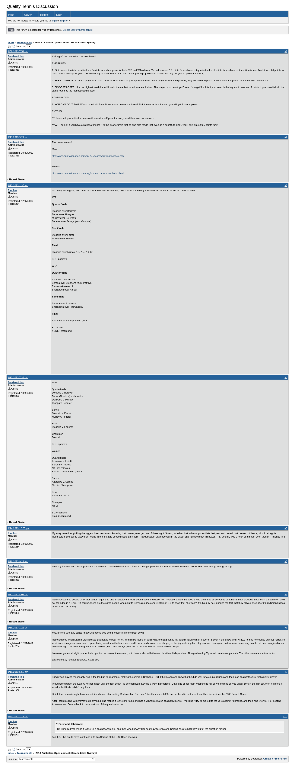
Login (59, 14)
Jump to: (51, 759)
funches (12, 190)
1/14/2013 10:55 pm (19, 528)
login (54, 20)
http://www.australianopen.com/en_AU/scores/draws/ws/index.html (88, 173)
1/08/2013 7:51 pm (18, 51)
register (64, 20)
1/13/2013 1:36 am (18, 185)
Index (11, 14)
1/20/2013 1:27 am (18, 716)
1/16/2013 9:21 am (18, 561)
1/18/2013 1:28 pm (18, 627)
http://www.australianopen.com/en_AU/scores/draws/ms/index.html (88, 156)
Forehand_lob (16, 56)
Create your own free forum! (78, 30)
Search (28, 14)
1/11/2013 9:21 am (18, 137)
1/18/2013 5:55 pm (18, 671)
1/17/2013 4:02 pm (18, 594)
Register (44, 14)
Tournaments (24, 42)
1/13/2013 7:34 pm (18, 377)
